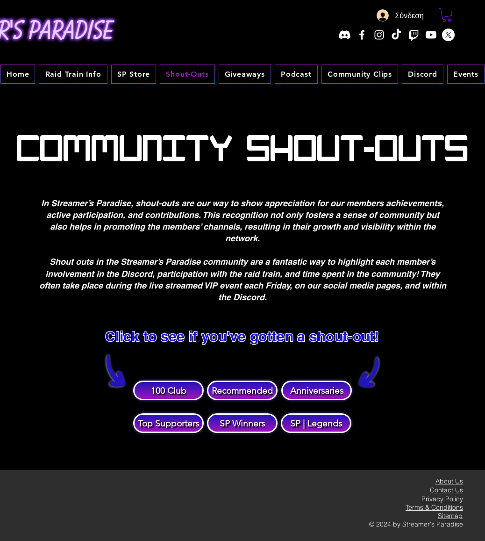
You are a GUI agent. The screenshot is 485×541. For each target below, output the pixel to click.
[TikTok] (396, 35)
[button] (447, 15)
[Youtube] (431, 35)
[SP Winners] (242, 423)
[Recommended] (242, 390)
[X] (448, 35)
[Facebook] (362, 35)
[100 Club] (168, 390)
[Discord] (344, 35)
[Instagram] (379, 35)
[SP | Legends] (316, 423)
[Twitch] (413, 35)
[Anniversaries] (316, 390)
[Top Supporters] (168, 423)
